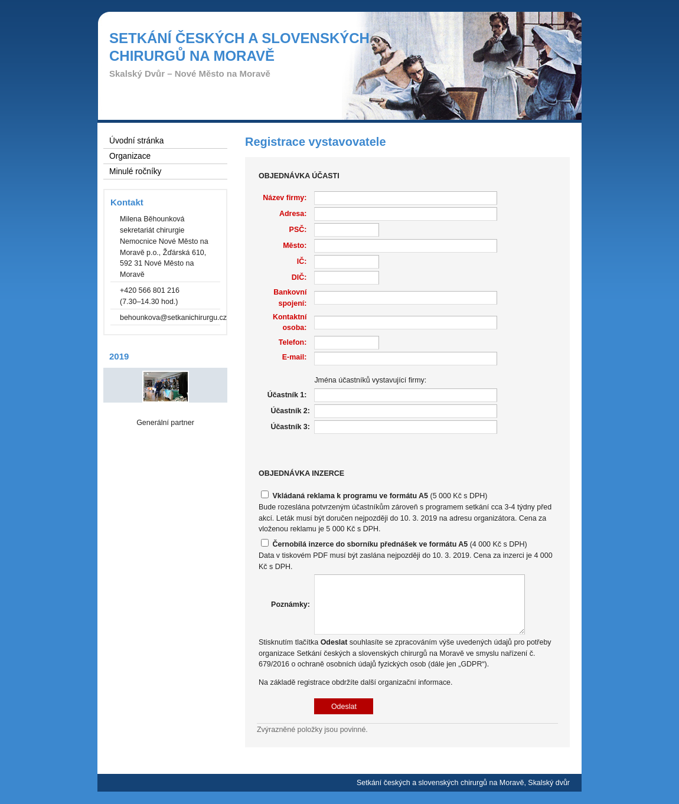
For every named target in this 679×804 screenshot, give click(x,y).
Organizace (130, 156)
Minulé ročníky (135, 171)
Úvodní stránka (136, 140)
